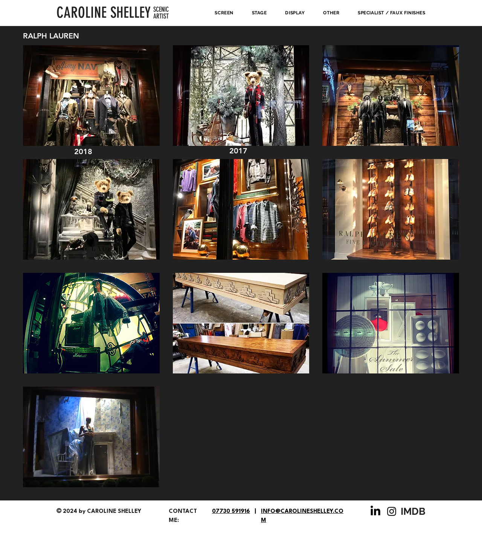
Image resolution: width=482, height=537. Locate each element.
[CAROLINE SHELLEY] (104, 12)
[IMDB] (414, 511)
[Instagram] (392, 511)
